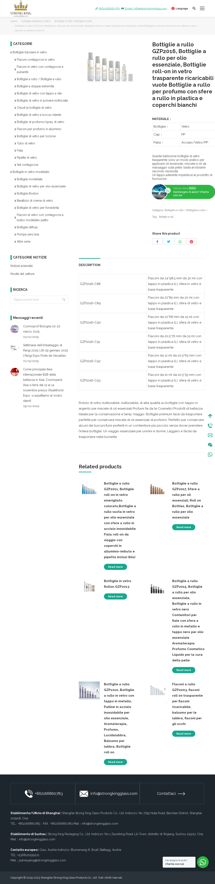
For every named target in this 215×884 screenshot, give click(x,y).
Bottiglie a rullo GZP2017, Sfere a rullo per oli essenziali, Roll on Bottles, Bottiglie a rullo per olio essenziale (187, 500)
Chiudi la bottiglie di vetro (34, 107)
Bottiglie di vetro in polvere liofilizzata (42, 100)
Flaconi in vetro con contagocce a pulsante (40, 69)
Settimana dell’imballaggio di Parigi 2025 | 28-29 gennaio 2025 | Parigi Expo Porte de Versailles (45, 350)
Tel (210, 425)
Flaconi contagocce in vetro (36, 59)
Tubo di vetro (26, 143)
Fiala (20, 150)
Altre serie (23, 241)
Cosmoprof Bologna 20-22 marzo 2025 (41, 329)
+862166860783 (107, 8)
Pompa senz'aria (28, 234)
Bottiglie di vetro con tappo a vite (39, 93)
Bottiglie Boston (27, 193)
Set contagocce (27, 164)
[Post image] (14, 329)
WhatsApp (210, 454)
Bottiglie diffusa (27, 227)
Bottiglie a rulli (166, 217)
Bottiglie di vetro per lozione (36, 136)
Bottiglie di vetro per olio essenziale (41, 186)
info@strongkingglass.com (108, 794)
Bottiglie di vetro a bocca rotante (39, 114)
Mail (210, 435)
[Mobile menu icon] (202, 8)
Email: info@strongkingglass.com (144, 8)
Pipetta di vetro (27, 157)
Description (89, 265)
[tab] (89, 263)
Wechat (210, 445)
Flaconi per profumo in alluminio (39, 129)
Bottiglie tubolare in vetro (36, 21)
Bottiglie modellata (29, 179)
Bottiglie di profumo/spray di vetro (40, 122)
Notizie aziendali (21, 266)
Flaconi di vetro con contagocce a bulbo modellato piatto (40, 217)
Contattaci (171, 793)
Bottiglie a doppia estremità (35, 86)
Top (210, 416)
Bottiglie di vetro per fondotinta (38, 207)
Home (13, 21)
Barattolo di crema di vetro (35, 200)
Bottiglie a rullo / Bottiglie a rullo (73, 21)
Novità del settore (22, 274)
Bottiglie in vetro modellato (31, 172)
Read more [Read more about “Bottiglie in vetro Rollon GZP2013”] (115, 596)
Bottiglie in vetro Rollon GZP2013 (117, 584)
